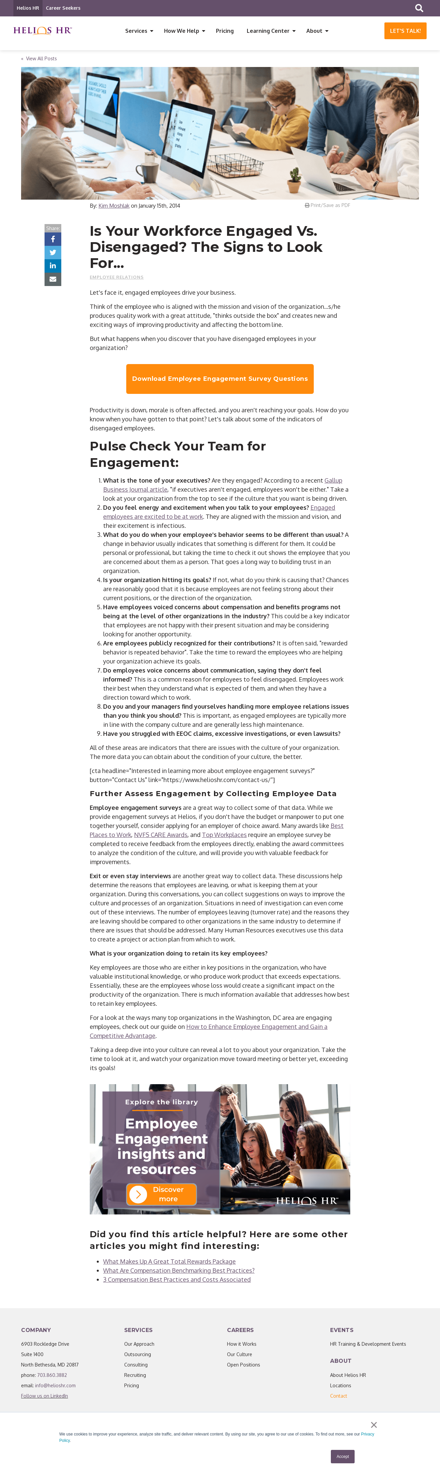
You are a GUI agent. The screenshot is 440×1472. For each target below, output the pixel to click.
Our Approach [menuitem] (139, 1344)
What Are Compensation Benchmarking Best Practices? (178, 1270)
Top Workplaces (224, 835)
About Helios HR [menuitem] (348, 1375)
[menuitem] (338, 1396)
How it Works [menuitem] (241, 1344)
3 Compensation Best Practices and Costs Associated (177, 1279)
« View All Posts (39, 59)
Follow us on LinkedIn (44, 1396)
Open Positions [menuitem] (243, 1365)
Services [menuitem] (136, 30)
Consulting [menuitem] (136, 1365)
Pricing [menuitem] (225, 30)
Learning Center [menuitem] (268, 30)
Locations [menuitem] (340, 1386)
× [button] (374, 1425)
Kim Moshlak (114, 206)
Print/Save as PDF (327, 205)
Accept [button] (343, 1456)
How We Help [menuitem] (181, 30)
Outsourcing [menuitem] (137, 1354)
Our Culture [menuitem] (239, 1354)
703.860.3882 (52, 1375)
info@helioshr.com (55, 1386)
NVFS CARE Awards (161, 835)
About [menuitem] (314, 30)
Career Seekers (63, 8)
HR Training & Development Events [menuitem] (368, 1344)
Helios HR (28, 8)
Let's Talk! (405, 30)
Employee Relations (117, 277)
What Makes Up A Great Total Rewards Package (169, 1261)
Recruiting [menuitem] (135, 1375)
